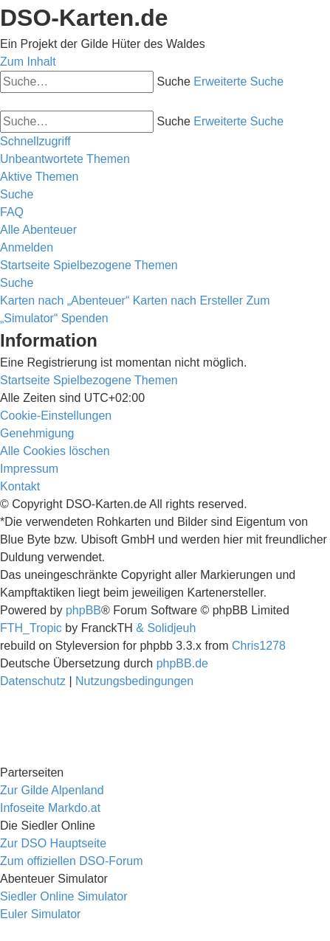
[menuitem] (65, 159)
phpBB (83, 610)
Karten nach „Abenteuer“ (64, 300)
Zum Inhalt (28, 61)
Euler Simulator (40, 914)
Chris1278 (259, 645)
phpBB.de (182, 663)
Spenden (85, 318)
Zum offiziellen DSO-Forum (71, 861)
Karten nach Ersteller (188, 300)
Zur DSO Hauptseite (53, 843)
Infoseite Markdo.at (50, 808)
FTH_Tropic (31, 628)
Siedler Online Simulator (64, 896)
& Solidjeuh (166, 628)
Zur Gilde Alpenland (52, 790)
